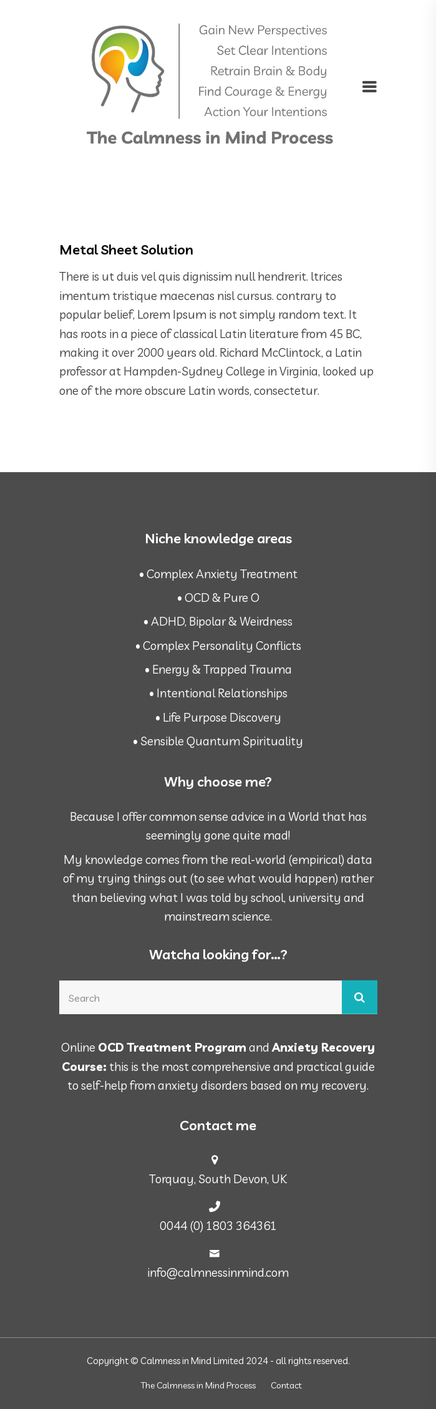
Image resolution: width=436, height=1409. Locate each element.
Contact (286, 1385)
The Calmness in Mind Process (198, 1385)
